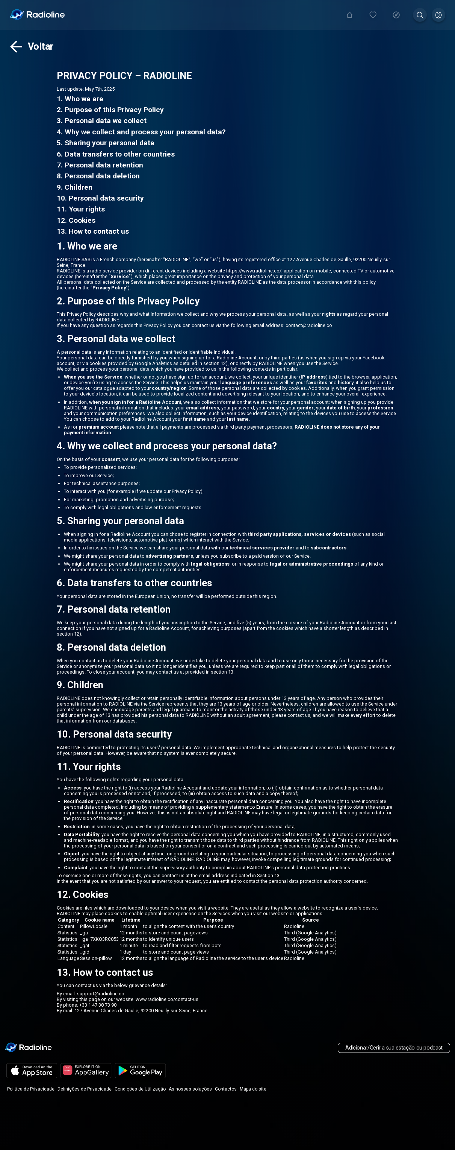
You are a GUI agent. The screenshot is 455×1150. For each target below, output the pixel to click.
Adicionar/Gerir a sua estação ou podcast (394, 1048)
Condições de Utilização (140, 1089)
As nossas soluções (190, 1089)
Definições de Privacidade (84, 1089)
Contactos (226, 1089)
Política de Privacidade (30, 1089)
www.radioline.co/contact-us (167, 999)
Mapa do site (253, 1089)
